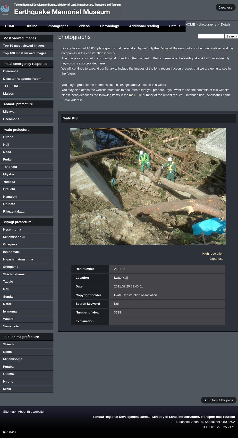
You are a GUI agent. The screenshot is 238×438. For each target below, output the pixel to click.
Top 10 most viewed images (24, 45)
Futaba (8, 366)
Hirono (8, 137)
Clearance (10, 71)
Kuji (6, 144)
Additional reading (144, 26)
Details (174, 26)
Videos (84, 26)
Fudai (7, 159)
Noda (7, 152)
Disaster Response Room (22, 78)
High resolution (212, 253)
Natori (7, 304)
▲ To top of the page (218, 400)
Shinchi (9, 344)
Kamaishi (10, 196)
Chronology (109, 26)
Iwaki (7, 389)
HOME (10, 26)
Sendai (8, 296)
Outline (31, 26)
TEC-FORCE (12, 86)
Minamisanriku (14, 237)
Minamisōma (12, 359)
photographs (207, 24)
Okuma (8, 374)
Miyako (8, 174)
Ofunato (9, 204)
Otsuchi (9, 189)
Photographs (57, 26)
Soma (7, 352)
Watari (8, 319)
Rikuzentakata (13, 211)
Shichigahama (14, 274)
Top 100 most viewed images (24, 53)
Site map (9, 411)
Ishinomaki (11, 252)
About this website (31, 411)
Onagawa (10, 244)
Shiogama (10, 266)
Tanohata (10, 167)
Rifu (6, 289)
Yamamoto (11, 326)
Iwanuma (10, 311)
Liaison (8, 93)
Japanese (225, 7)
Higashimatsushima (18, 259)
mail (132, 95)
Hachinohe (11, 119)
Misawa (8, 111)
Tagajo (8, 281)
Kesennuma (12, 229)
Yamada (9, 182)
